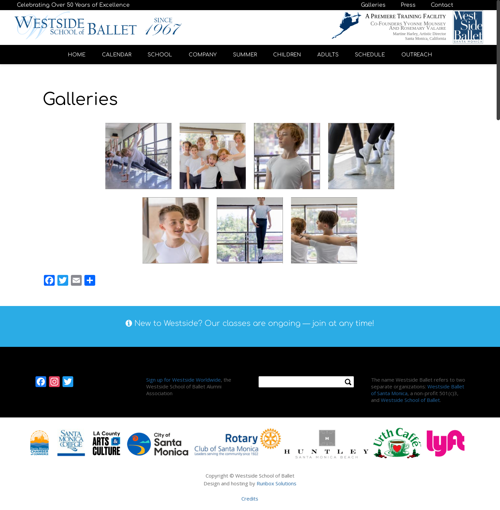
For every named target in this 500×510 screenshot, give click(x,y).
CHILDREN (287, 55)
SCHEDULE (370, 55)
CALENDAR (116, 55)
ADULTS (328, 55)
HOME (76, 55)
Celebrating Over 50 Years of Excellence (73, 5)
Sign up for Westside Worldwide (183, 379)
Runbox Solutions (276, 483)
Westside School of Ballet (410, 400)
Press (408, 5)
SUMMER (245, 55)
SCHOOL (160, 55)
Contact (442, 5)
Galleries (373, 5)
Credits (249, 498)
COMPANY (203, 55)
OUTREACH (416, 55)
